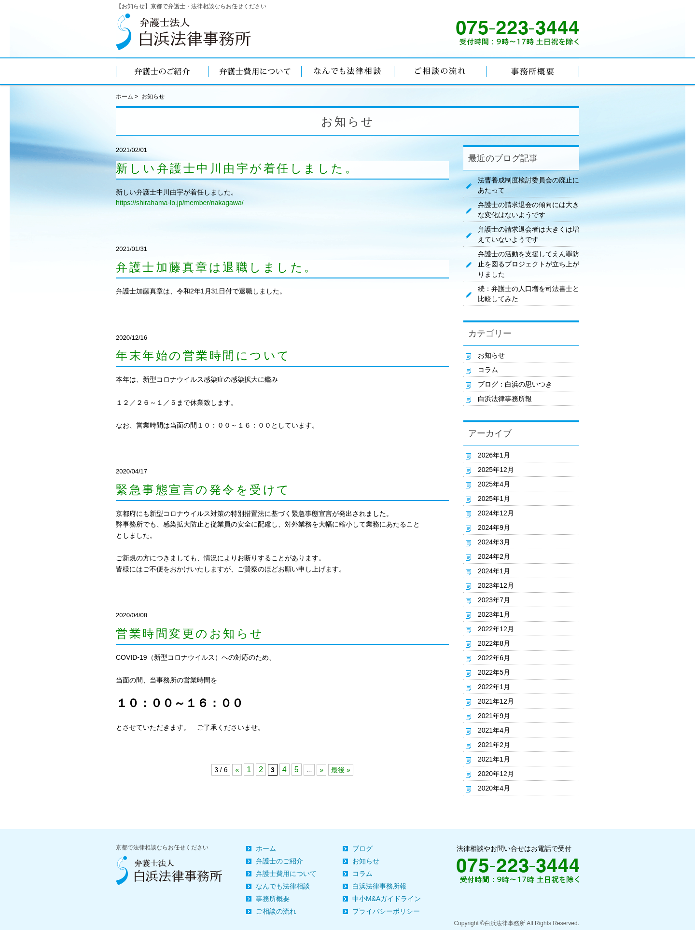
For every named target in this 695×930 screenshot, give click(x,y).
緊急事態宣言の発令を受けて (203, 490)
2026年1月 (494, 455)
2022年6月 (494, 658)
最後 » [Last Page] (340, 770)
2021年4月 (494, 730)
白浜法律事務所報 (505, 399)
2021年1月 (494, 759)
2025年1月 (494, 498)
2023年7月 (494, 600)
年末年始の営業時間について (203, 355)
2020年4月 (494, 788)
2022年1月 (494, 687)
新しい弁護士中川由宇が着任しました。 (237, 168)
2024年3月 (494, 542)
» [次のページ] (321, 770)
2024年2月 (494, 556)
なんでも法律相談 (283, 886)
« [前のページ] (237, 770)
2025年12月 (496, 469)
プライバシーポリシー (386, 911)
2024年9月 (494, 527)
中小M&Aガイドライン (386, 898)
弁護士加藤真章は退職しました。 (217, 267)
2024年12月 (496, 513)
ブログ (362, 848)
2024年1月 (494, 571)
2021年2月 (494, 745)
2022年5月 (494, 672)
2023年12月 (496, 585)
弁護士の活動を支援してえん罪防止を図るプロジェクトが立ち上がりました (528, 264)
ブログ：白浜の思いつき (515, 384)
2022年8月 (494, 643)
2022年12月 (496, 629)
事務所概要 (273, 898)
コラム (488, 370)
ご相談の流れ (276, 911)
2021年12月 (496, 701)
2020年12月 (496, 773)
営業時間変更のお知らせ (190, 633)
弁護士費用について (286, 873)
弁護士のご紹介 (279, 861)
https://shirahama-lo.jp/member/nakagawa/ (180, 203)
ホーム (124, 96)
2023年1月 (494, 614)
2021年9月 (494, 716)
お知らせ (491, 355)
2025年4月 (494, 484)
